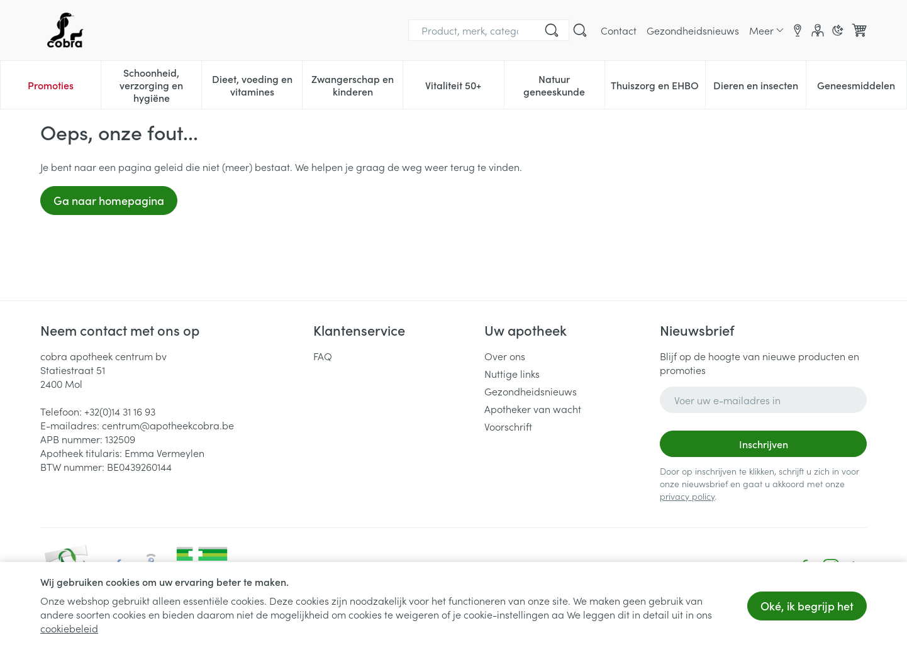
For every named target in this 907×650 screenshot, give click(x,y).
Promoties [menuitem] (51, 85)
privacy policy (687, 496)
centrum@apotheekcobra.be (168, 425)
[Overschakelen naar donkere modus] (838, 30)
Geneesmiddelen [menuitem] (861, 88)
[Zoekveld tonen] (580, 30)
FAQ (322, 356)
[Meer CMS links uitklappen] (766, 30)
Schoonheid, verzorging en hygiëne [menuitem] (160, 84)
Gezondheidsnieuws (693, 30)
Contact (619, 30)
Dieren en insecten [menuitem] (759, 88)
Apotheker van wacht (532, 409)
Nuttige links (512, 373)
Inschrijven (763, 444)
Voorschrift (508, 426)
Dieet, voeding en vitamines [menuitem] (257, 85)
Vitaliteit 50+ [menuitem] (464, 88)
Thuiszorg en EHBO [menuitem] (658, 88)
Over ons (504, 356)
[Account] (817, 30)
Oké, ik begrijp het (807, 606)
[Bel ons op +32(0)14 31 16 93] (517, 30)
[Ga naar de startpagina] (65, 30)
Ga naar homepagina (108, 200)
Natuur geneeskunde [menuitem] (563, 85)
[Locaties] (797, 30)
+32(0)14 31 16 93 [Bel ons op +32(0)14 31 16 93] (119, 411)
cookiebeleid (69, 628)
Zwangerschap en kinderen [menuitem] (357, 85)
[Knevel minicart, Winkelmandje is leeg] (859, 30)
